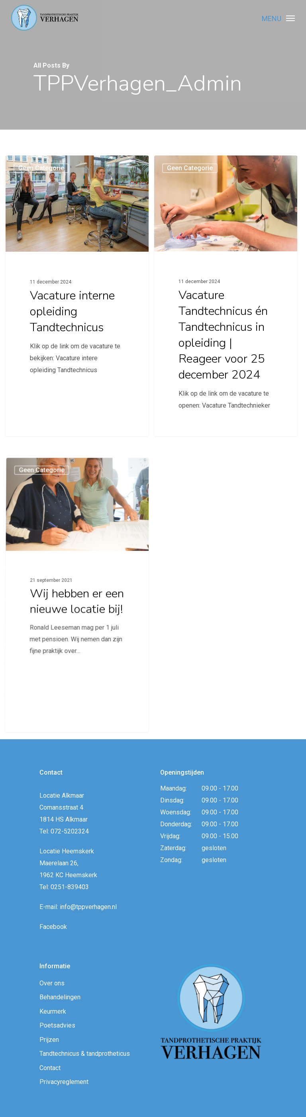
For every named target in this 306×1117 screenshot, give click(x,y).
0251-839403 (70, 887)
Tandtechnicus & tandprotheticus (84, 1053)
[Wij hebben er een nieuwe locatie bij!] (75, 658)
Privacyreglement (63, 1082)
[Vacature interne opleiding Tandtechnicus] (77, 296)
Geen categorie (41, 169)
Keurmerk (52, 1011)
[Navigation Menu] (290, 18)
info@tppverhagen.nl (88, 907)
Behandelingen (59, 997)
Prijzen (49, 1039)
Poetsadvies (57, 1025)
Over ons (52, 983)
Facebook (53, 927)
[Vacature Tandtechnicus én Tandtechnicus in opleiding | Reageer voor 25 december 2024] (226, 302)
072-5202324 (70, 831)
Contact (50, 1068)
